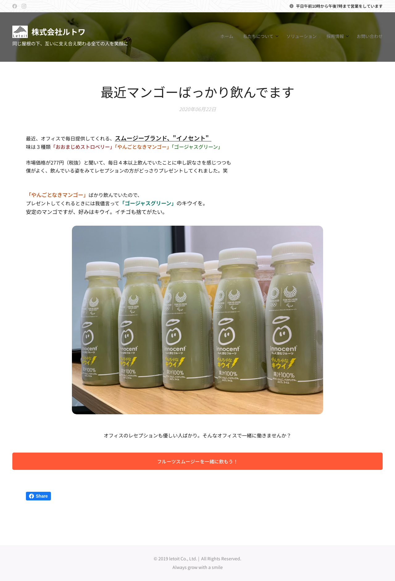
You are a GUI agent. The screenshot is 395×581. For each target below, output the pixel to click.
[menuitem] (338, 37)
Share (38, 496)
